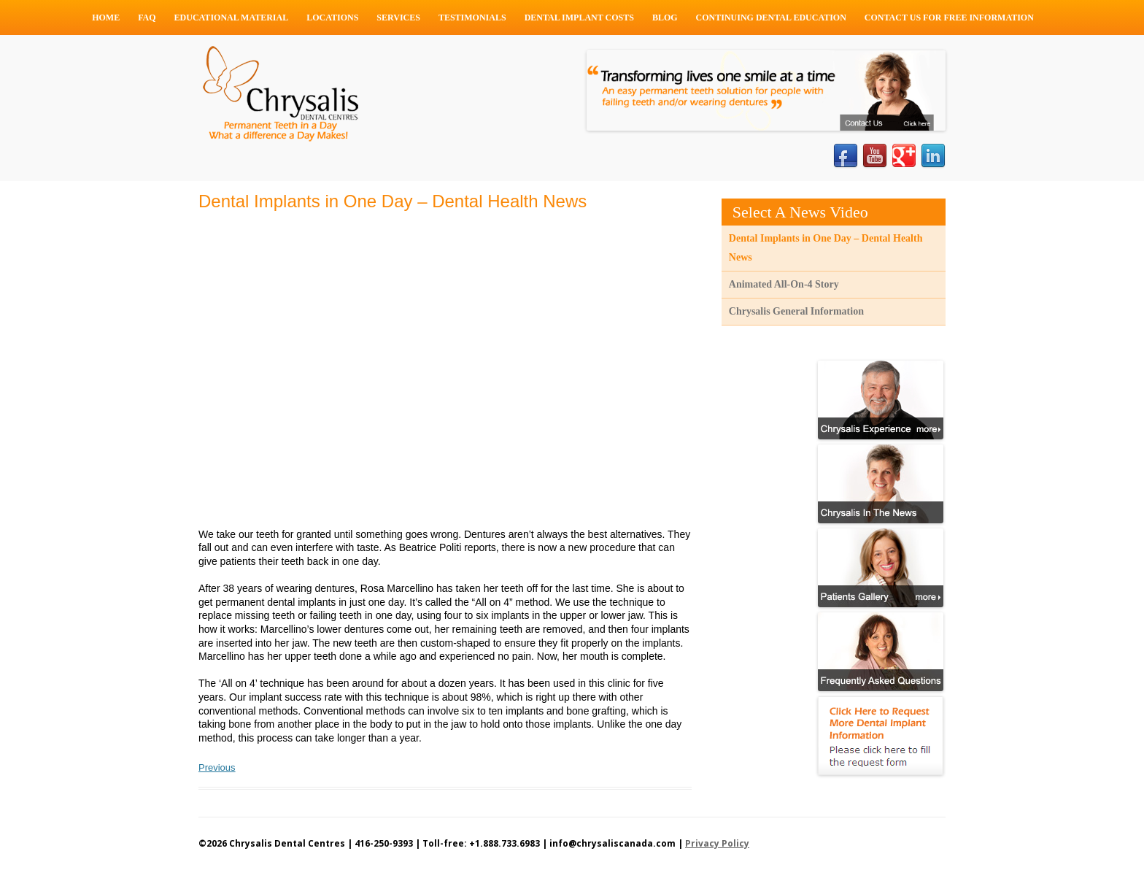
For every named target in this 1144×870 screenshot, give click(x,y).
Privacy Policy (717, 843)
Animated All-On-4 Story (784, 284)
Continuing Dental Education (771, 17)
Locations (332, 17)
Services (398, 17)
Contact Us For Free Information (949, 17)
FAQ (146, 17)
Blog (665, 17)
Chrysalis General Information (796, 311)
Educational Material (231, 17)
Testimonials (472, 17)
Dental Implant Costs (579, 17)
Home (106, 17)
